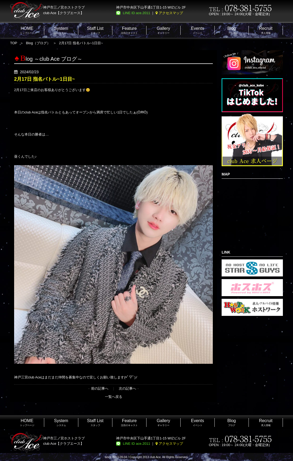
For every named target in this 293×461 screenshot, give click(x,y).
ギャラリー (163, 30)
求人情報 (265, 30)
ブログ (231, 30)
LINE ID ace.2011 (136, 13)
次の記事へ (127, 388)
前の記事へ (99, 388)
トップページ (27, 30)
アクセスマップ (171, 13)
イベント (197, 30)
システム (61, 30)
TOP (13, 43)
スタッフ (95, 30)
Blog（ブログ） (38, 43)
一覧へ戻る (113, 397)
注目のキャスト (129, 30)
